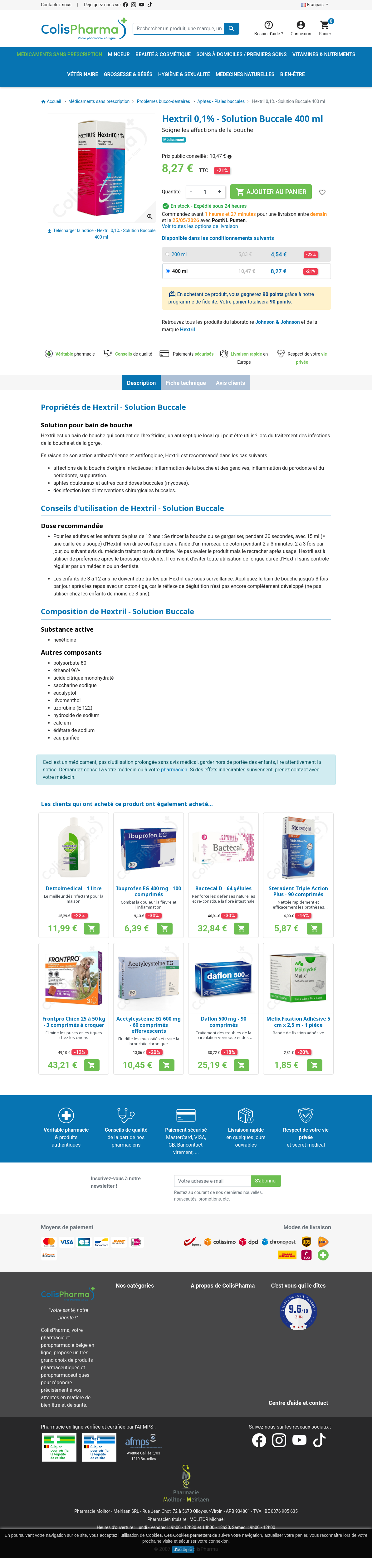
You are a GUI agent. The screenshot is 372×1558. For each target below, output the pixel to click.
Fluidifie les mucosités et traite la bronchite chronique (148, 1041)
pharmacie (70, 354)
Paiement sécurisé (216, 1335)
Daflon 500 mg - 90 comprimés (223, 1021)
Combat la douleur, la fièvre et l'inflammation (148, 904)
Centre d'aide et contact (221, 1343)
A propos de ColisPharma (223, 1328)
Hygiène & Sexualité (142, 1313)
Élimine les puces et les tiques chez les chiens (74, 1035)
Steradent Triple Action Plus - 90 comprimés (298, 891)
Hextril (187, 329)
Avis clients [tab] (230, 383)
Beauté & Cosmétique (144, 1298)
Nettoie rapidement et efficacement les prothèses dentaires (298, 907)
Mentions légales (214, 1305)
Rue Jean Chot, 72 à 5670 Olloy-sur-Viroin (182, 1511)
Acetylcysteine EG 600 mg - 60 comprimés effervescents (148, 1024)
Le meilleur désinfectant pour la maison (73, 898)
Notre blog (207, 1395)
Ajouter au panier (271, 192)
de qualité (128, 354)
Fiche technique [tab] (186, 383)
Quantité (171, 192)
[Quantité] (205, 192)
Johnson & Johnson (277, 322)
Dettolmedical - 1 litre (74, 888)
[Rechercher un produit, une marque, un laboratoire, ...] (186, 29)
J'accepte (183, 1549)
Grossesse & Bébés (141, 1305)
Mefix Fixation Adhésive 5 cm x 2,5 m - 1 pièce (298, 1021)
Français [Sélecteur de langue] (313, 4)
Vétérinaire (132, 1358)
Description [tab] (141, 383)
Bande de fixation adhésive (298, 1033)
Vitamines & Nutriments (146, 1365)
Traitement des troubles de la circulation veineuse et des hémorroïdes (223, 1037)
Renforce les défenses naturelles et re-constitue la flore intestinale (223, 898)
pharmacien (174, 770)
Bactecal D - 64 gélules (223, 888)
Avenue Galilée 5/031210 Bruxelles (143, 1456)
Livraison (205, 1298)
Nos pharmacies (213, 1373)
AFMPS (145, 1427)
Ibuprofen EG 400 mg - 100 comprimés (148, 891)
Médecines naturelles (144, 1320)
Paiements (186, 354)
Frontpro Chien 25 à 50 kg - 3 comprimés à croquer (73, 1021)
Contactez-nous (56, 4)
